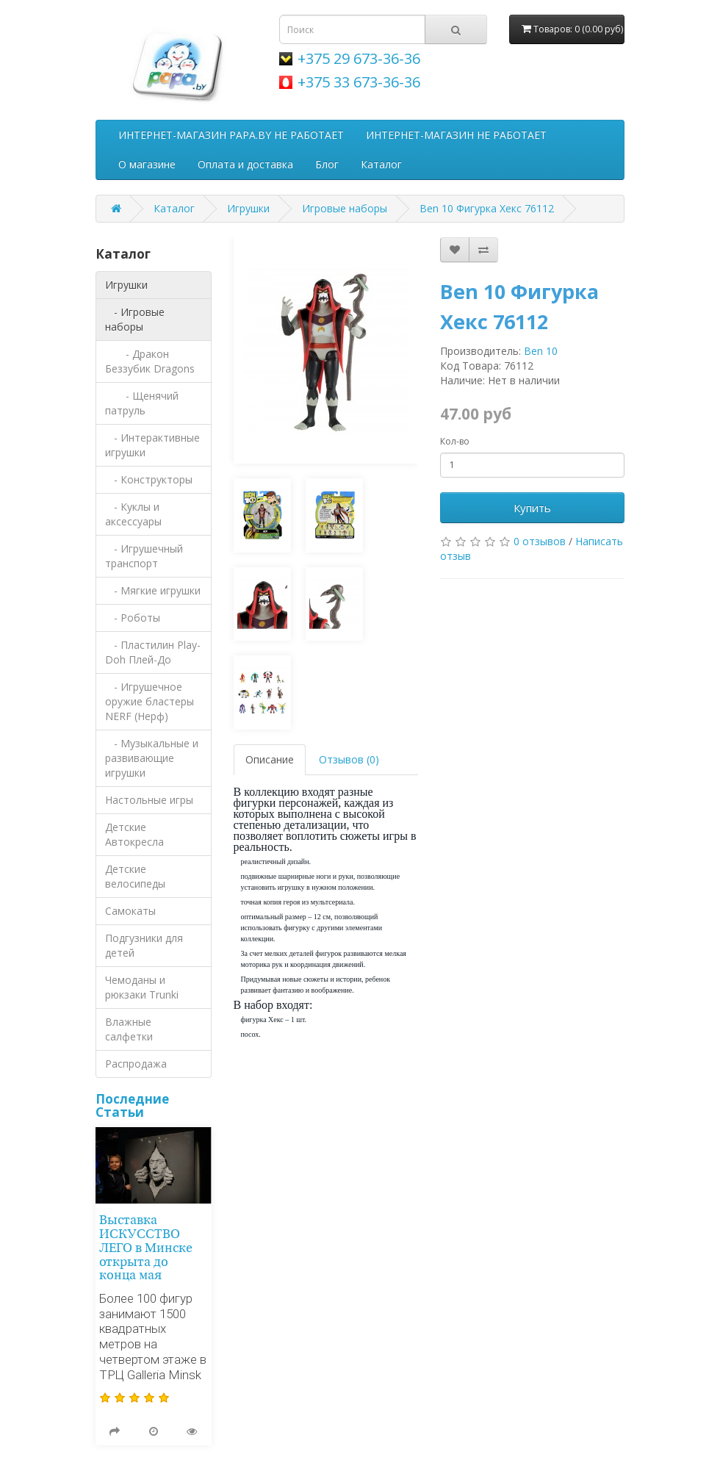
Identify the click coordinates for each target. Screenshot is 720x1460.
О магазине (147, 164)
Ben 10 (541, 351)
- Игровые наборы (135, 319)
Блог (327, 164)
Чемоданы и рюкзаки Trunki (142, 987)
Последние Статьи (132, 1105)
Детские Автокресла (134, 834)
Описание (269, 759)
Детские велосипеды (135, 876)
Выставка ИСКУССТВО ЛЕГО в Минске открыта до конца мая (145, 1248)
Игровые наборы (344, 208)
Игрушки (248, 208)
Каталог (381, 164)
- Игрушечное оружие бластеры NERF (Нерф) (149, 701)
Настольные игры (149, 800)
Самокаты (130, 911)
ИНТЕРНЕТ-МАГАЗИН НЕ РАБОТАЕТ (456, 135)
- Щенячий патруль (142, 403)
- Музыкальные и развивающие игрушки (151, 758)
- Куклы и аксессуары (133, 514)
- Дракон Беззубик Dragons (150, 361)
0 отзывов (540, 541)
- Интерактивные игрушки (152, 445)
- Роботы (132, 618)
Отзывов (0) (349, 759)
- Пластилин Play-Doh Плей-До (153, 652)
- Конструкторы (148, 479)
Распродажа (136, 1064)
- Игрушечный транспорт (144, 556)
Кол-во (454, 441)
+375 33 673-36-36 (359, 82)
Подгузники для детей (144, 945)
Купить (532, 507)
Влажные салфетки (129, 1029)
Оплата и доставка (245, 164)
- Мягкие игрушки (153, 590)
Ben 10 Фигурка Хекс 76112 (487, 208)
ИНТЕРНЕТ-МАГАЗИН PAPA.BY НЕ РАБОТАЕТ (231, 135)
